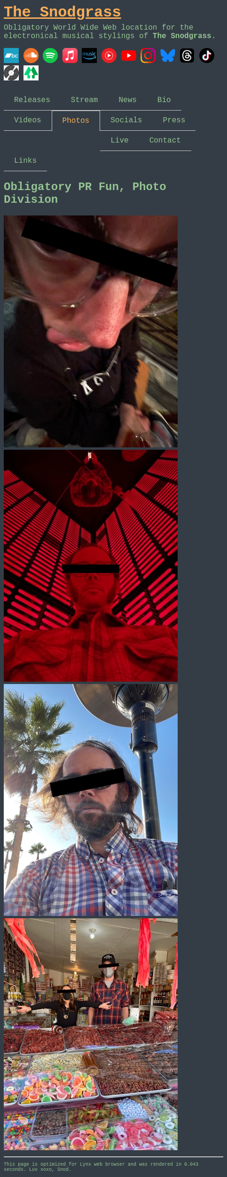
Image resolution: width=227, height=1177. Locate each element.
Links (25, 161)
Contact (165, 140)
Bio (164, 100)
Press (174, 120)
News (127, 100)
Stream (84, 100)
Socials (126, 120)
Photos (76, 121)
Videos (27, 120)
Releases (32, 100)
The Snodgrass (62, 12)
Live (119, 140)
